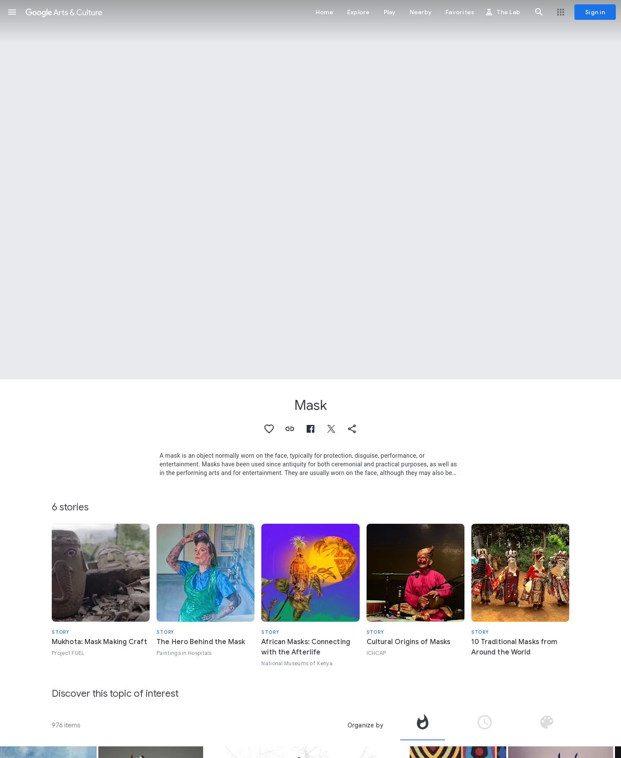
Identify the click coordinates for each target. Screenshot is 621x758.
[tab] (422, 725)
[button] (12, 12)
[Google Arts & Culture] (64, 12)
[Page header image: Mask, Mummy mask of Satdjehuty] (310, 189)
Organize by (365, 725)
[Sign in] (595, 12)
